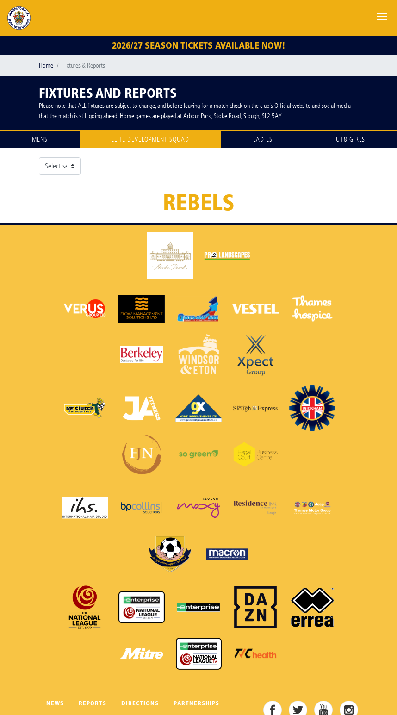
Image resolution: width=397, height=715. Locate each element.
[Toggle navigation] (381, 16)
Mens (40, 139)
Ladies (263, 139)
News (55, 703)
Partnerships (196, 703)
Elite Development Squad (150, 139)
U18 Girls (350, 139)
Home (46, 65)
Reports (92, 703)
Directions (140, 703)
